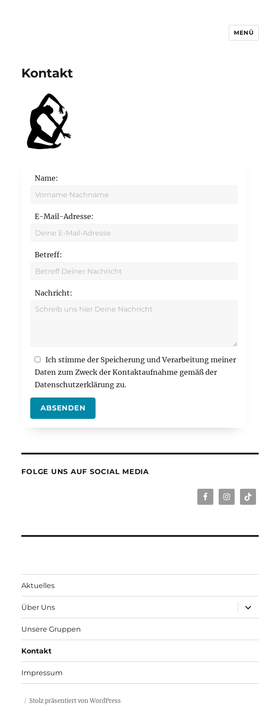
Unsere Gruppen (51, 629)
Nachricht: (53, 292)
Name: (46, 178)
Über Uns (38, 607)
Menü (243, 32)
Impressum (42, 673)
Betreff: (48, 254)
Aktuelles (38, 585)
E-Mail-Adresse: (64, 216)
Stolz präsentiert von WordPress (75, 701)
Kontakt (36, 651)
